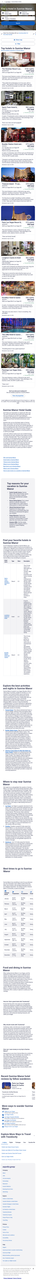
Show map (18, 40)
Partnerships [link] (5, 1181)
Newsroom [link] (5, 1183)
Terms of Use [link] (6, 1232)
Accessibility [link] (5, 1237)
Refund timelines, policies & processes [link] (11, 1255)
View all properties (18, 396)
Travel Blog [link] (5, 1220)
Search (18, 23)
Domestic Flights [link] (6, 1206)
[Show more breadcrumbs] (2, 1)
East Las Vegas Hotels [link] (7, 1156)
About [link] (4, 1173)
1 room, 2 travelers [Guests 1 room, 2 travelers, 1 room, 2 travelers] (10, 19)
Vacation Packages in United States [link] (11, 1204)
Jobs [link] (4, 1175)
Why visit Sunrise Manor (9, 457)
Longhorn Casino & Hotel (6, 616)
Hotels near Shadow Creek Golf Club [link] (11, 1159)
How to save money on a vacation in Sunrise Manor (16, 470)
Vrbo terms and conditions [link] (9, 1235)
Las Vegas (8, 806)
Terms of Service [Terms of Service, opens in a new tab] (17, 1278)
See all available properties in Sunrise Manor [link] (12, 50)
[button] (18, 1135)
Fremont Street (9, 710)
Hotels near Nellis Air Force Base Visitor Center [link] (14, 1150)
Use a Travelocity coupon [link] (8, 1258)
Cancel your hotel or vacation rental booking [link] (12, 1250)
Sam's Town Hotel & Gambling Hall (6, 581)
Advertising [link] (5, 1191)
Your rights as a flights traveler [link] (9, 1260)
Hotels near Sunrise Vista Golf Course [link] (11, 1153)
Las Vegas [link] (8, 1)
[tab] (4, 1142)
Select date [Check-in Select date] (8, 14)
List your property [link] (6, 1178)
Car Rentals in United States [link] (9, 1209)
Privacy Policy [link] (6, 1227)
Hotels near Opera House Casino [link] (10, 1147)
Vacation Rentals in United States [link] (10, 1201)
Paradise (7, 826)
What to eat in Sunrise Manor (10, 468)
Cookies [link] (4, 1229)
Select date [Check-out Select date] (25, 14)
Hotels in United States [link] (8, 1198)
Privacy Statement (8, 1278)
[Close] (33, 1269)
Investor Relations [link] (7, 1186)
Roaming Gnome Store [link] (8, 1189)
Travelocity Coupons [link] (7, 1214)
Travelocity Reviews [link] (7, 1212)
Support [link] (4, 1247)
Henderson (8, 842)
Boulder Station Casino (11, 730)
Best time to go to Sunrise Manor (11, 466)
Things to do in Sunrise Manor (11, 462)
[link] (18, 1112)
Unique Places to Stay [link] (7, 1217)
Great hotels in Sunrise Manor (11, 459)
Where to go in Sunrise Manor (11, 464)
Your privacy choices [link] (7, 1240)
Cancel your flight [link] (6, 1252)
